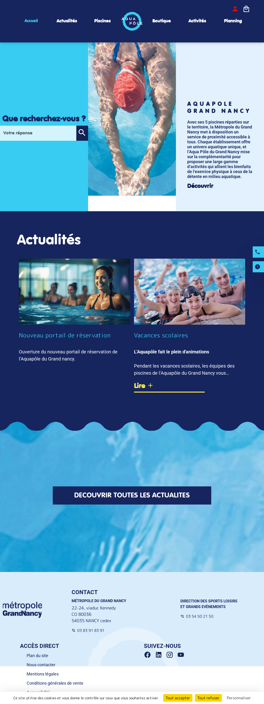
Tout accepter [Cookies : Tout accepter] (178, 697)
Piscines (102, 21)
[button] (82, 133)
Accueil (31, 21)
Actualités (67, 21)
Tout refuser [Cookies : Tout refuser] (208, 697)
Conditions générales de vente (55, 683)
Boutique (161, 21)
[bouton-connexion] (235, 9)
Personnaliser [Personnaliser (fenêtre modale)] (239, 697)
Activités (197, 21)
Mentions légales (43, 673)
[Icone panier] (246, 9)
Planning (233, 21)
